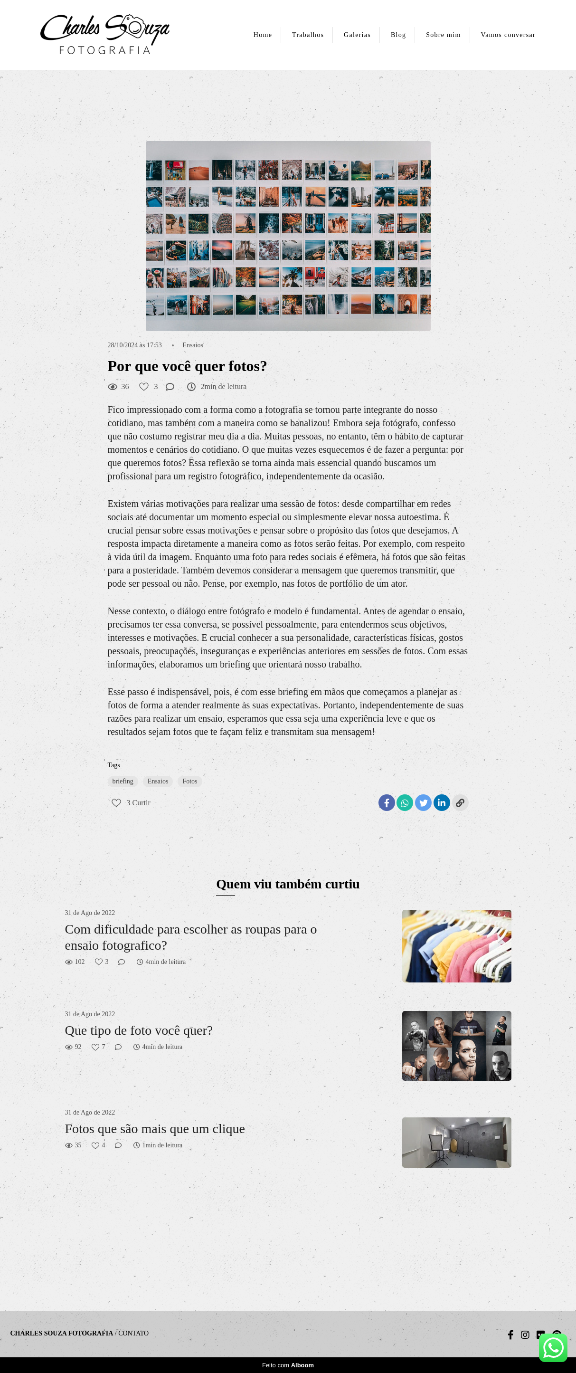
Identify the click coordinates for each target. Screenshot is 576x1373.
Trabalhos (308, 34)
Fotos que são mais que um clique (155, 1128)
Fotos (189, 781)
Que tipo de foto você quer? (139, 1030)
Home (263, 34)
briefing (123, 781)
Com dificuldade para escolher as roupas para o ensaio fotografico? (191, 937)
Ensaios (192, 345)
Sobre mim (443, 34)
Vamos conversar (508, 34)
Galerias (357, 34)
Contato (133, 1333)
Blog (398, 34)
